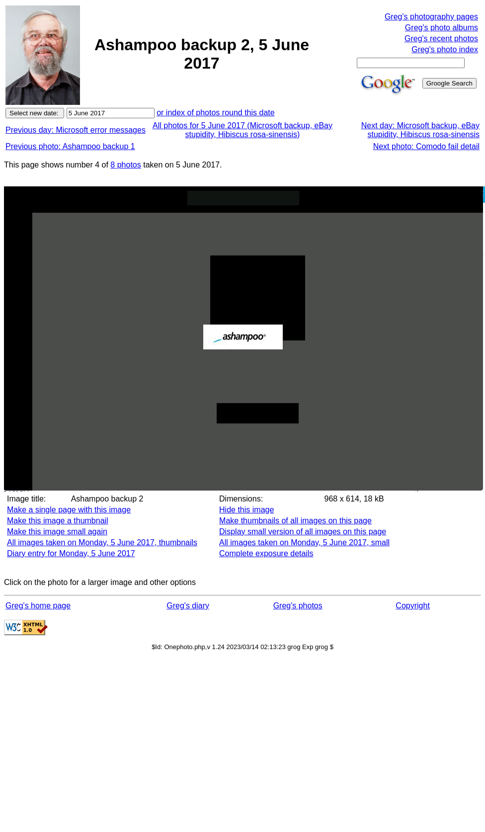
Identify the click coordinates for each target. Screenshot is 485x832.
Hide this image (246, 509)
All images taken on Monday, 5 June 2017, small (304, 542)
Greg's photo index (444, 49)
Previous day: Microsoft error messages (75, 130)
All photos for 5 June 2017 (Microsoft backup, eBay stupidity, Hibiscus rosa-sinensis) (242, 130)
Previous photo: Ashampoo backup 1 (70, 146)
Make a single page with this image (69, 509)
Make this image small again (57, 531)
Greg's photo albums (441, 27)
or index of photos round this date (216, 112)
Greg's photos (298, 605)
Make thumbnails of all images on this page (295, 520)
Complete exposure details (266, 553)
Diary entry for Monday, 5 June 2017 (71, 553)
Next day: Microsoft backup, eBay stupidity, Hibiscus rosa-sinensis (420, 130)
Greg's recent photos (441, 38)
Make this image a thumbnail (57, 520)
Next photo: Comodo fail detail (426, 146)
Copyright (412, 605)
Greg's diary (187, 605)
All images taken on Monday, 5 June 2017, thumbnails (102, 542)
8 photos (125, 165)
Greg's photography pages (431, 16)
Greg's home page (38, 605)
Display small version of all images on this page (302, 531)
